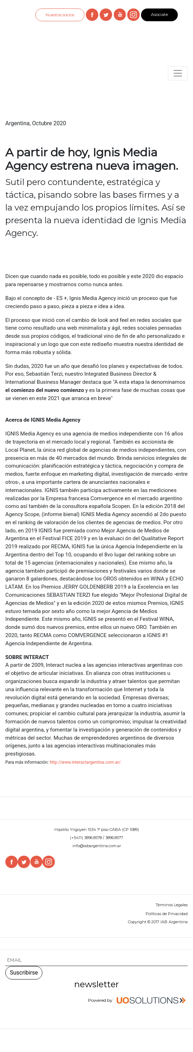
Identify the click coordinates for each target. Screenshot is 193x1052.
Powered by (138, 1000)
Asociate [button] (159, 14)
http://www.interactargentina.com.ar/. (85, 762)
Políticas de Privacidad (167, 913)
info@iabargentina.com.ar (96, 845)
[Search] (96, 960)
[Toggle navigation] (178, 73)
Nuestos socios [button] (60, 14)
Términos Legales (172, 904)
